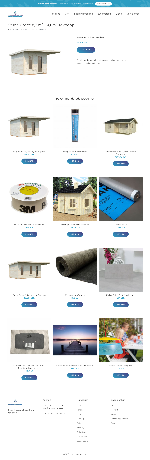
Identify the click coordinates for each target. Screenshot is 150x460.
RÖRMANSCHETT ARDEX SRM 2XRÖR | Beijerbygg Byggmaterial (29, 368)
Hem (10, 31)
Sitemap (114, 425)
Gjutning (80, 420)
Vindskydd (100, 39)
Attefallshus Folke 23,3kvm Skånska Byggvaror (120, 154)
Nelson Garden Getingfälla (120, 367)
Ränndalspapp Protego (75, 297)
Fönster (80, 411)
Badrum (80, 407)
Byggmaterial (104, 14)
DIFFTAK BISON (120, 226)
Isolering (56, 14)
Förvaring (81, 416)
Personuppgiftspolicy (120, 420)
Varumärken (133, 14)
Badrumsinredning (83, 14)
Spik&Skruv (81, 434)
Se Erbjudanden (103, 4)
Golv (67, 14)
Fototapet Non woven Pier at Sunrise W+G (75, 367)
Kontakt (114, 411)
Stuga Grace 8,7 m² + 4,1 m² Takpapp (29, 153)
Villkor (113, 416)
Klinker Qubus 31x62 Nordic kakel (120, 297)
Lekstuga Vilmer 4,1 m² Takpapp (75, 226)
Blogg (119, 14)
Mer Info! (86, 51)
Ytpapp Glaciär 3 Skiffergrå (75, 153)
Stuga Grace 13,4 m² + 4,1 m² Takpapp (29, 297)
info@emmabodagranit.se (54, 415)
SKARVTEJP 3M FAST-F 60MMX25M (29, 226)
